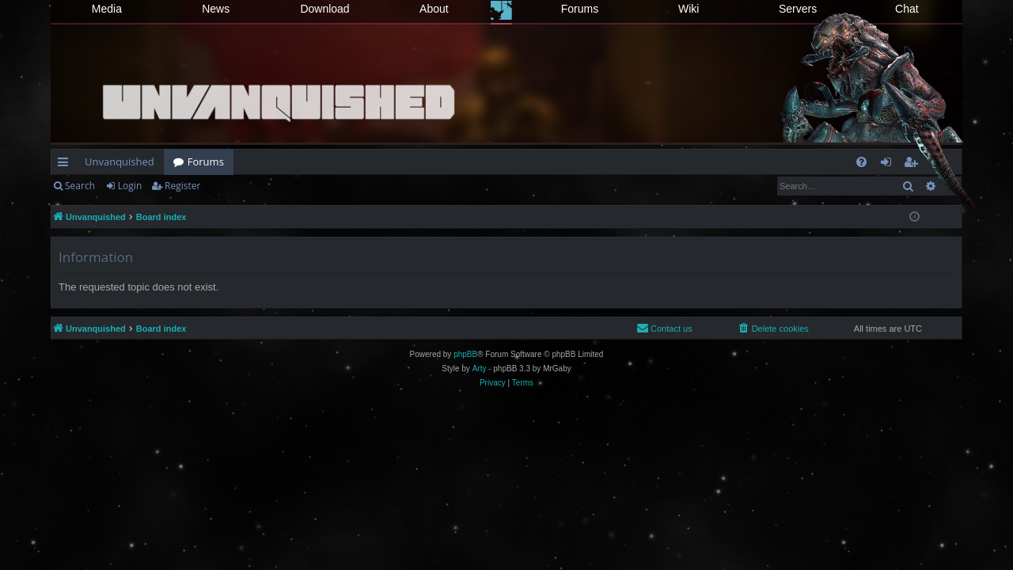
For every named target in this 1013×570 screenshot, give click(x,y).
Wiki (688, 8)
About (434, 8)
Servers (798, 8)
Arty (479, 368)
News (216, 8)
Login (130, 185)
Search (80, 185)
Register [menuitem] (914, 164)
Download (324, 8)
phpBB (465, 354)
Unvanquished (119, 161)
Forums (579, 8)
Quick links (66, 164)
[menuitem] (861, 162)
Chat (907, 8)
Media (107, 8)
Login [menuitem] (889, 164)
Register (182, 185)
